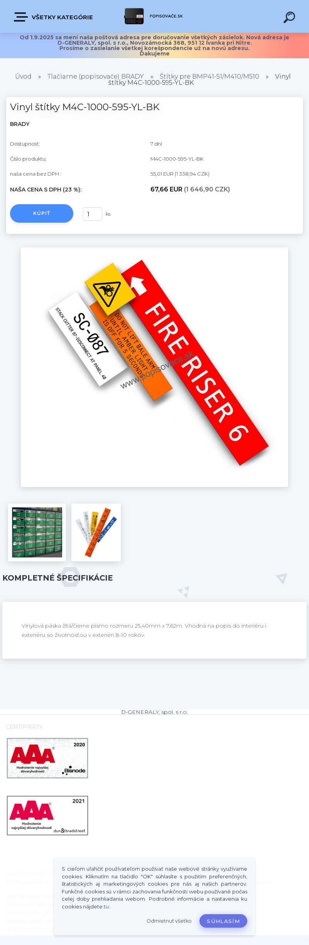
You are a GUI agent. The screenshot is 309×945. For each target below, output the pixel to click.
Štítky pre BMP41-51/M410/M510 (209, 76)
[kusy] (92, 214)
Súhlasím (223, 921)
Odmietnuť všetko (169, 921)
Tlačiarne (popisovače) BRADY (95, 76)
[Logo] (154, 16)
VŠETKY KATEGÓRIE (54, 17)
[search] (290, 18)
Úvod (23, 76)
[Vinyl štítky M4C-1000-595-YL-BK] (154, 250)
